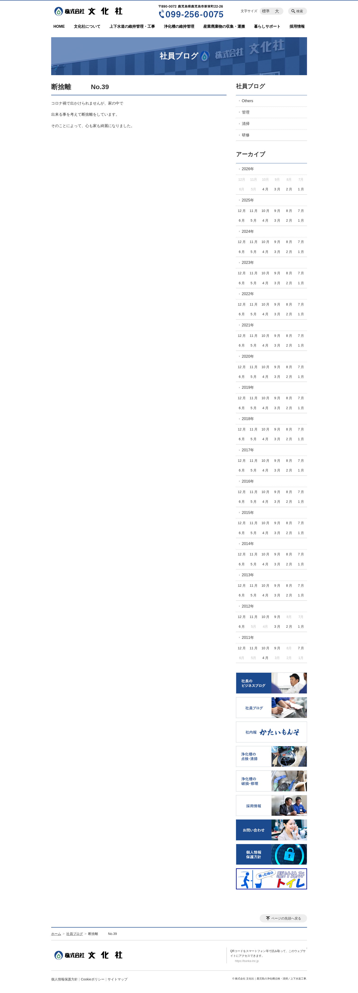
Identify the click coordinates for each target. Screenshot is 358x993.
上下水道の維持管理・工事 (132, 26)
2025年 (248, 200)
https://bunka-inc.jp (247, 961)
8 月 (289, 211)
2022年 (248, 294)
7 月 (301, 211)
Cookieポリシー (92, 979)
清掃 (245, 124)
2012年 (248, 606)
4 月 (266, 189)
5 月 (254, 220)
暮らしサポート (267, 26)
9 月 (277, 211)
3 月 (277, 189)
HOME (59, 26)
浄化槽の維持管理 (179, 26)
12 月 (242, 211)
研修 (245, 135)
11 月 (254, 211)
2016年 (248, 481)
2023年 (248, 263)
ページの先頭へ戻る (286, 918)
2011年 (248, 638)
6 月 (242, 220)
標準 (266, 11)
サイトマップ (117, 979)
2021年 (248, 325)
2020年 (248, 356)
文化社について (87, 26)
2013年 (248, 575)
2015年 (248, 513)
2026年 (248, 169)
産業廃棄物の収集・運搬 (224, 26)
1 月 (301, 189)
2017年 (248, 450)
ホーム (56, 934)
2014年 (248, 544)
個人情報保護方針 (64, 979)
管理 (245, 112)
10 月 (265, 211)
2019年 (248, 387)
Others (247, 101)
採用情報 (297, 26)
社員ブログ (250, 86)
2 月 (289, 189)
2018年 (248, 419)
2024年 (248, 231)
